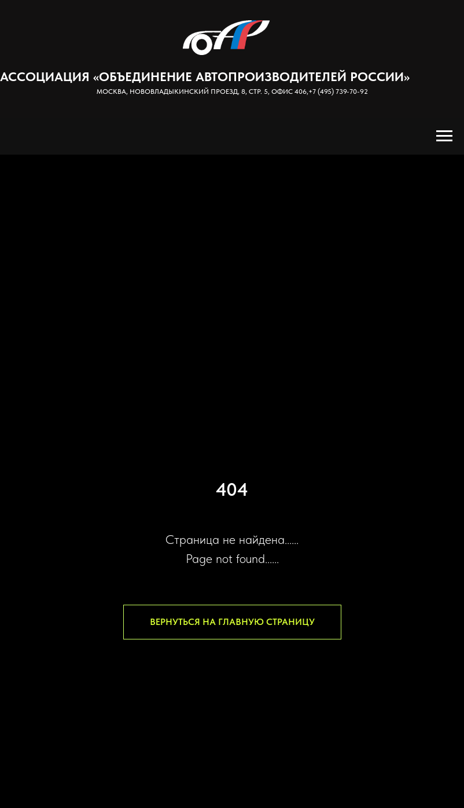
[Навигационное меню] (444, 136)
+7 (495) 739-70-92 (338, 91)
